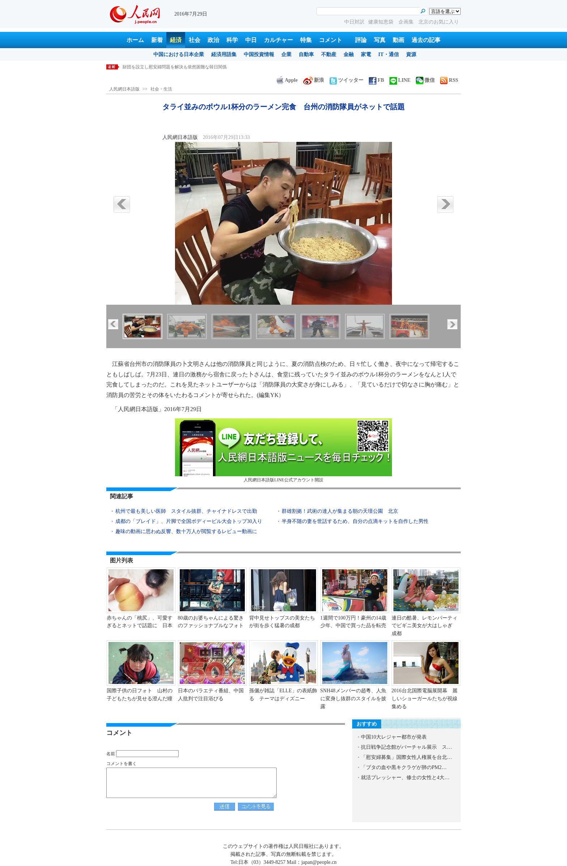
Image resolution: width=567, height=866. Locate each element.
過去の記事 (426, 40)
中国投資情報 (259, 54)
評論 (361, 40)
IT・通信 (388, 54)
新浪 (313, 80)
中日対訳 (354, 22)
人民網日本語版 (124, 89)
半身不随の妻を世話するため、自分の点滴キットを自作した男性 (355, 521)
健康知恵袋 (381, 22)
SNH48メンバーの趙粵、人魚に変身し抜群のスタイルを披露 (353, 698)
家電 (366, 54)
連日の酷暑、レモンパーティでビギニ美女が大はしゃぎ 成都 (424, 625)
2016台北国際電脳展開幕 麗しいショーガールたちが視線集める (424, 698)
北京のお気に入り (438, 22)
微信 (425, 80)
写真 (379, 40)
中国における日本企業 (178, 54)
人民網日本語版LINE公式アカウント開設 (283, 450)
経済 (176, 40)
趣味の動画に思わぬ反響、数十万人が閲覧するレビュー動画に (186, 531)
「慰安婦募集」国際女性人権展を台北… (406, 757)
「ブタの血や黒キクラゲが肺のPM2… (404, 767)
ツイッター (346, 80)
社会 (194, 40)
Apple (287, 80)
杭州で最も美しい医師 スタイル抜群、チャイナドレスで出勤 (186, 511)
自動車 (306, 54)
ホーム (135, 40)
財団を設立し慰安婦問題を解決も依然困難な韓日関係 (175, 66)
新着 (157, 40)
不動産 (328, 54)
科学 (232, 40)
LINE (399, 80)
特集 (306, 40)
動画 (398, 40)
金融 (349, 54)
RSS (449, 80)
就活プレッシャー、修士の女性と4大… (405, 777)
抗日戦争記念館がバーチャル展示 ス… (406, 747)
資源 (411, 54)
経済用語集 (223, 54)
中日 (251, 40)
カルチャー (278, 40)
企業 (286, 54)
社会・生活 (161, 89)
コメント (330, 40)
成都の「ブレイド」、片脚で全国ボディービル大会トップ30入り (188, 521)
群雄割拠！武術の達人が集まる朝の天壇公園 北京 (340, 511)
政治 (213, 40)
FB (376, 80)
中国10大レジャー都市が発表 (394, 737)
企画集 (406, 22)
